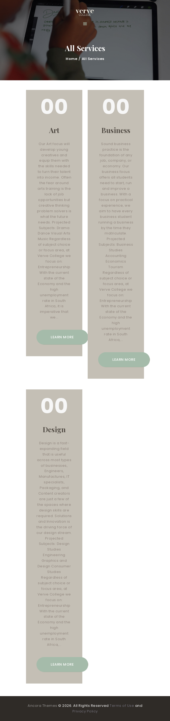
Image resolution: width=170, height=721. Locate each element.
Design (54, 430)
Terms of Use (122, 705)
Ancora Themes (43, 705)
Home (71, 58)
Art (54, 130)
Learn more (62, 337)
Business (115, 130)
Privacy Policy (85, 711)
